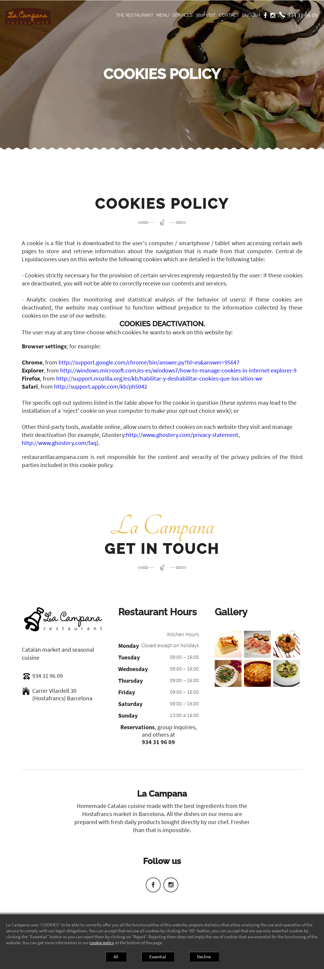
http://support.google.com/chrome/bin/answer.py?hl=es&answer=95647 (149, 362)
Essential (157, 956)
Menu (162, 15)
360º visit (206, 15)
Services (182, 15)
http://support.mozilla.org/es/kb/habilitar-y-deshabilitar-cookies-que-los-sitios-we (159, 378)
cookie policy (102, 942)
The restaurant (134, 15)
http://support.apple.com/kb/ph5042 (100, 386)
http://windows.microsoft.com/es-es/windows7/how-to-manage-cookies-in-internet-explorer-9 (178, 370)
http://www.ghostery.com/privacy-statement (182, 434)
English (251, 15)
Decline (204, 956)
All (115, 956)
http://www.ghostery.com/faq (59, 442)
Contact (229, 15)
